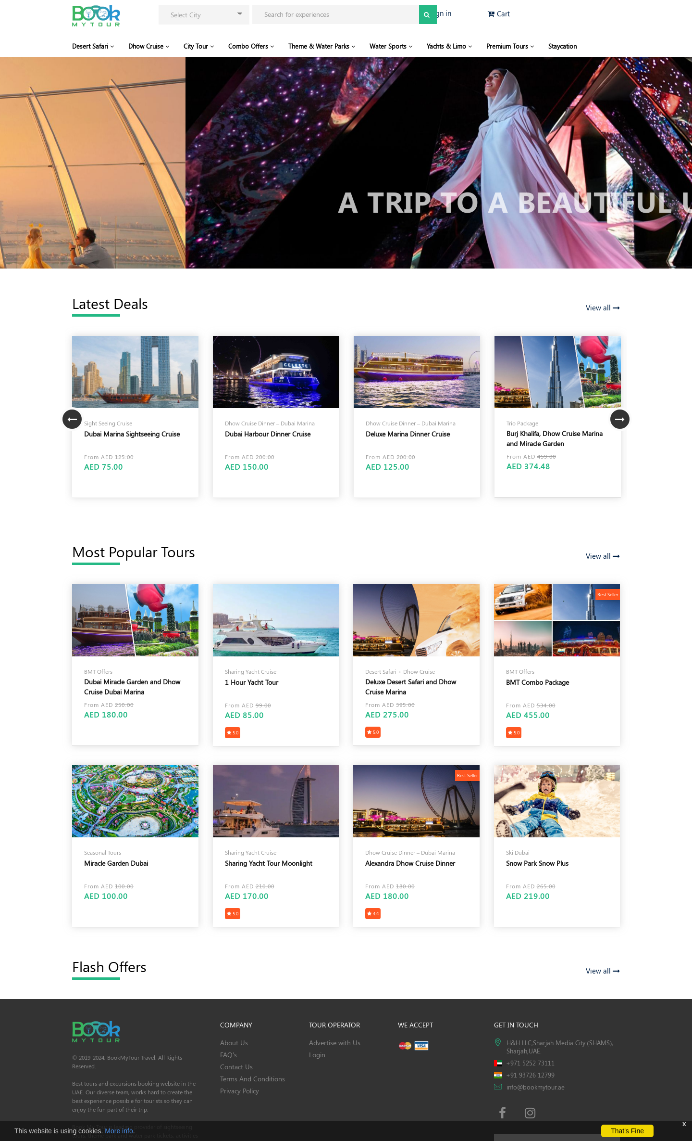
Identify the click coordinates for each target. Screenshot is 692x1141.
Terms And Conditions (252, 1078)
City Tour (199, 46)
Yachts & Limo (449, 46)
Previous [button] (72, 419)
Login (317, 1054)
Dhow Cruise (148, 46)
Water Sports (391, 46)
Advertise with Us (334, 1042)
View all (603, 307)
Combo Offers (251, 46)
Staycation (562, 46)
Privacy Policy (239, 1090)
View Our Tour (96, 212)
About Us (234, 1042)
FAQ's (228, 1054)
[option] (135, 416)
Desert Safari (93, 46)
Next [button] (620, 419)
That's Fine (627, 1131)
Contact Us (236, 1066)
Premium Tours (510, 46)
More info (119, 1131)
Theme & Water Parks (321, 46)
